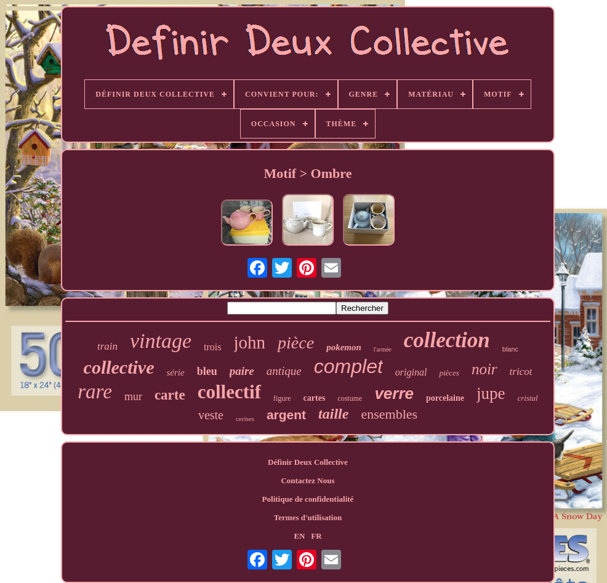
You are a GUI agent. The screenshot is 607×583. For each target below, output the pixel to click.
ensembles (389, 414)
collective (119, 367)
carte (170, 395)
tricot (521, 371)
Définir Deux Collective (308, 462)
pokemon (343, 347)
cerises (245, 418)
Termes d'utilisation (308, 517)
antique (284, 370)
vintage (160, 340)
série (175, 372)
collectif (229, 392)
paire (242, 370)
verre (394, 393)
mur (133, 396)
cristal (527, 398)
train (107, 346)
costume (349, 398)
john (250, 342)
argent (286, 415)
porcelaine (445, 398)
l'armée (383, 349)
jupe (490, 393)
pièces (449, 372)
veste (210, 415)
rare (95, 391)
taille (333, 414)
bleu (207, 371)
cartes (315, 398)
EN (299, 536)
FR (316, 536)
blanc (510, 349)
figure (282, 398)
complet (348, 366)
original (411, 372)
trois (212, 347)
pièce (296, 342)
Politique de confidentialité (308, 499)
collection (447, 340)
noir (484, 369)
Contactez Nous (307, 480)
